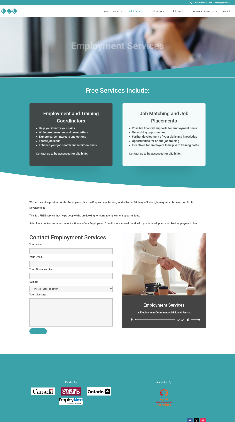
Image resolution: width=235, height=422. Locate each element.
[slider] (155, 319)
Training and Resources (202, 11)
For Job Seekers (135, 11)
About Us (117, 11)
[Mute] (188, 319)
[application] (164, 319)
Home (106, 11)
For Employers (157, 11)
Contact (226, 11)
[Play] (131, 319)
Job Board (177, 11)
